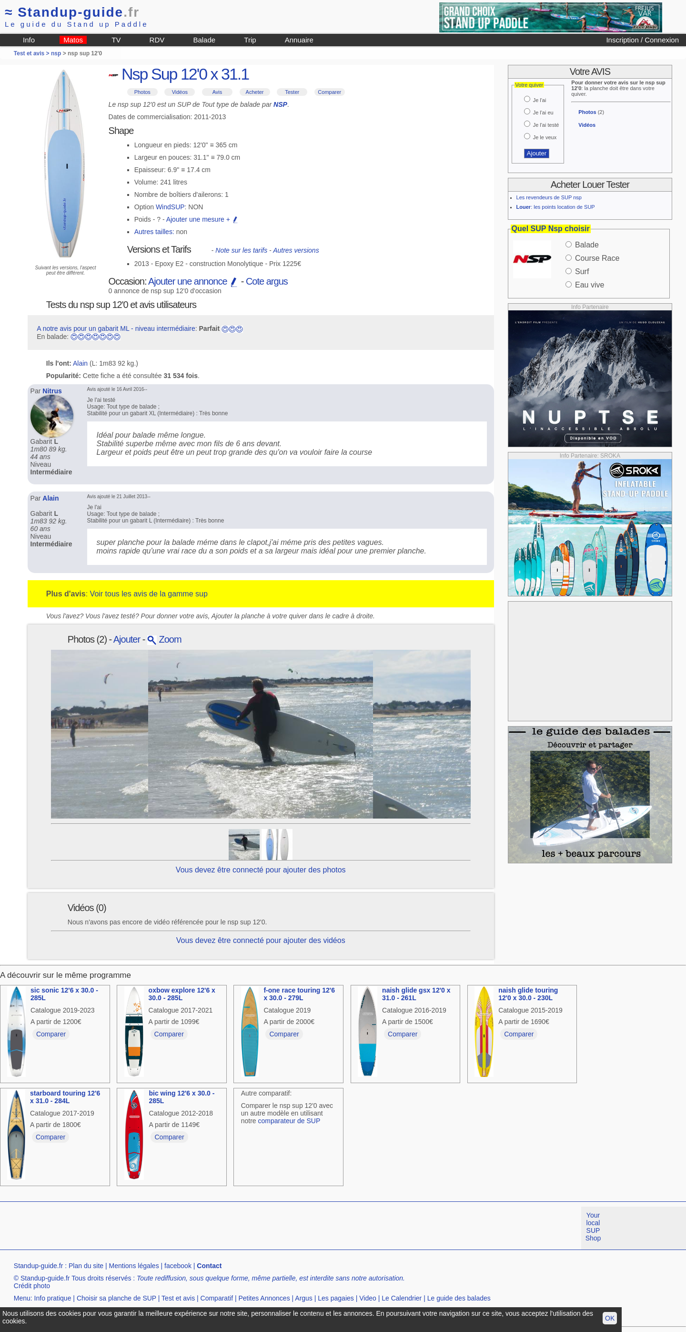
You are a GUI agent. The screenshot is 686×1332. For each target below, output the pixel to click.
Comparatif (217, 1298)
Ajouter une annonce (193, 281)
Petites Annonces (264, 1298)
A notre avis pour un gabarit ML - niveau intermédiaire (116, 328)
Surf (582, 271)
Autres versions (296, 250)
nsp (56, 53)
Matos (73, 40)
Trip (250, 40)
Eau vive (589, 285)
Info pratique (52, 1298)
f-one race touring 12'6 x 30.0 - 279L (299, 994)
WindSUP (170, 207)
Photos (142, 92)
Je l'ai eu (543, 112)
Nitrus (51, 391)
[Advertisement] (589, 661)
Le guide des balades (459, 1298)
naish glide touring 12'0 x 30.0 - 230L (528, 994)
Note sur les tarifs (241, 250)
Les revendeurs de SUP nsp (549, 197)
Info (29, 40)
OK (610, 1318)
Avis (217, 92)
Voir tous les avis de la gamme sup (149, 594)
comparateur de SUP (289, 1121)
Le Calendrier (402, 1298)
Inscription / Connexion (642, 40)
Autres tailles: (154, 232)
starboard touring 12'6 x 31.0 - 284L (65, 1097)
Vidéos (180, 92)
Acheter (255, 92)
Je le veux (545, 137)
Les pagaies (336, 1298)
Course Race (597, 258)
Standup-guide (72, 12)
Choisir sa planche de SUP (116, 1298)
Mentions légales (134, 1266)
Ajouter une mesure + (202, 219)
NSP (280, 104)
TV (116, 40)
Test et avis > (32, 53)
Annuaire (299, 40)
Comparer (329, 92)
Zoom (164, 639)
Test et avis (178, 1298)
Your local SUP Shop (593, 1226)
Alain (80, 363)
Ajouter (126, 639)
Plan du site (86, 1266)
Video (367, 1298)
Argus (304, 1298)
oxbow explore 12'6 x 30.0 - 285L (182, 994)
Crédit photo (32, 1286)
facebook (178, 1266)
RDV (157, 40)
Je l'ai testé (546, 125)
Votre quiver (529, 85)
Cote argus (267, 281)
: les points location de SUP (555, 207)
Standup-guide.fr (38, 1266)
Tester (292, 92)
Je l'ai (539, 100)
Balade (204, 40)
